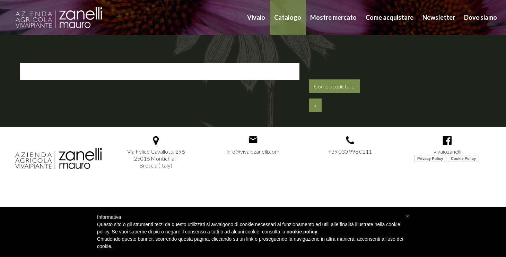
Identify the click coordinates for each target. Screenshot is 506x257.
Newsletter (438, 17)
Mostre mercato (333, 17)
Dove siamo (480, 17)
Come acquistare (389, 17)
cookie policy (302, 231)
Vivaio (256, 17)
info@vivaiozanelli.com (253, 151)
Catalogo (287, 17)
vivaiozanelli (447, 151)
